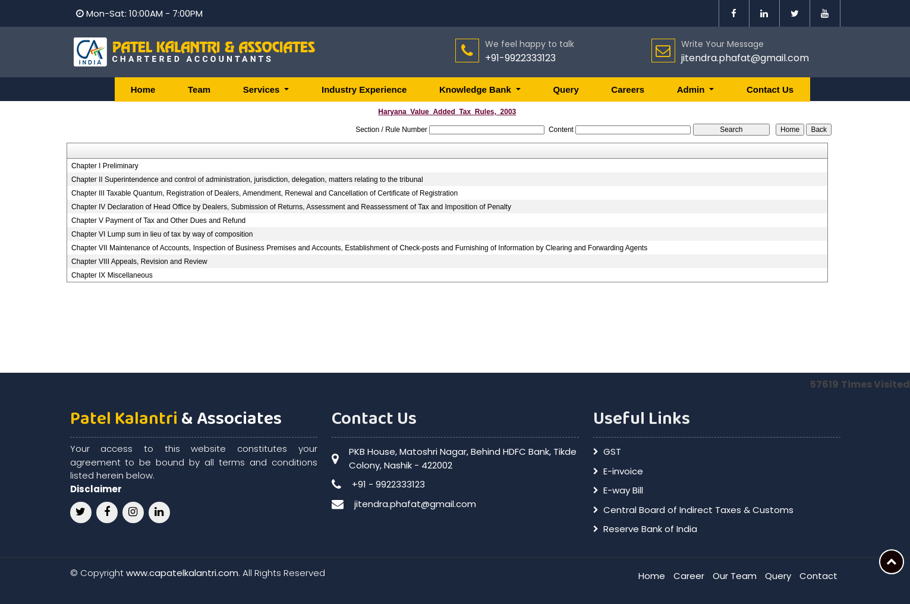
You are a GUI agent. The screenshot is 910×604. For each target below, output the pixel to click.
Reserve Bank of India (650, 529)
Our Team (735, 576)
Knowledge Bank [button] (476, 89)
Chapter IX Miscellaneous (112, 275)
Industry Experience (364, 89)
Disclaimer (96, 489)
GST (612, 451)
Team (199, 89)
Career (688, 576)
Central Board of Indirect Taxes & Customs (698, 510)
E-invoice (623, 471)
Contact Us (770, 89)
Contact (818, 576)
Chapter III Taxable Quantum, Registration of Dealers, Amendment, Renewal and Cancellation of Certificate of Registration (264, 193)
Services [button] (262, 89)
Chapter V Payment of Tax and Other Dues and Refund (158, 220)
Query (565, 89)
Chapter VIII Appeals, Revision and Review (139, 261)
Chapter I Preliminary (104, 166)
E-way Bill (623, 490)
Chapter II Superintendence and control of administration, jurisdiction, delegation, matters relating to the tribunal (247, 179)
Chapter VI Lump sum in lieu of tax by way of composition (162, 234)
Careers (627, 89)
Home (143, 89)
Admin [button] (692, 89)
